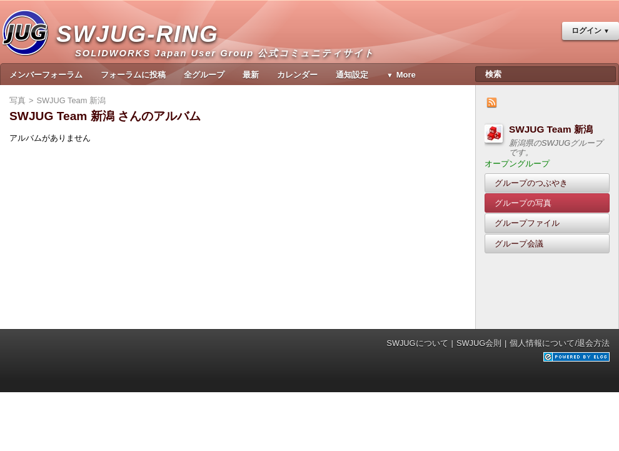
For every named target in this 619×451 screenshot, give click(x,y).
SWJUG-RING (142, 47)
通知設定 (352, 74)
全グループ (204, 74)
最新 (251, 74)
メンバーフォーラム (46, 74)
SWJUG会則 (478, 343)
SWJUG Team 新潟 (551, 129)
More (406, 74)
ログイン (586, 30)
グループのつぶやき (531, 183)
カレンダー (297, 74)
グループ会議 (519, 243)
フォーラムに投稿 (133, 74)
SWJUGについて (417, 343)
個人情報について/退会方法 (560, 343)
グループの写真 (523, 203)
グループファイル (527, 223)
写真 (17, 100)
